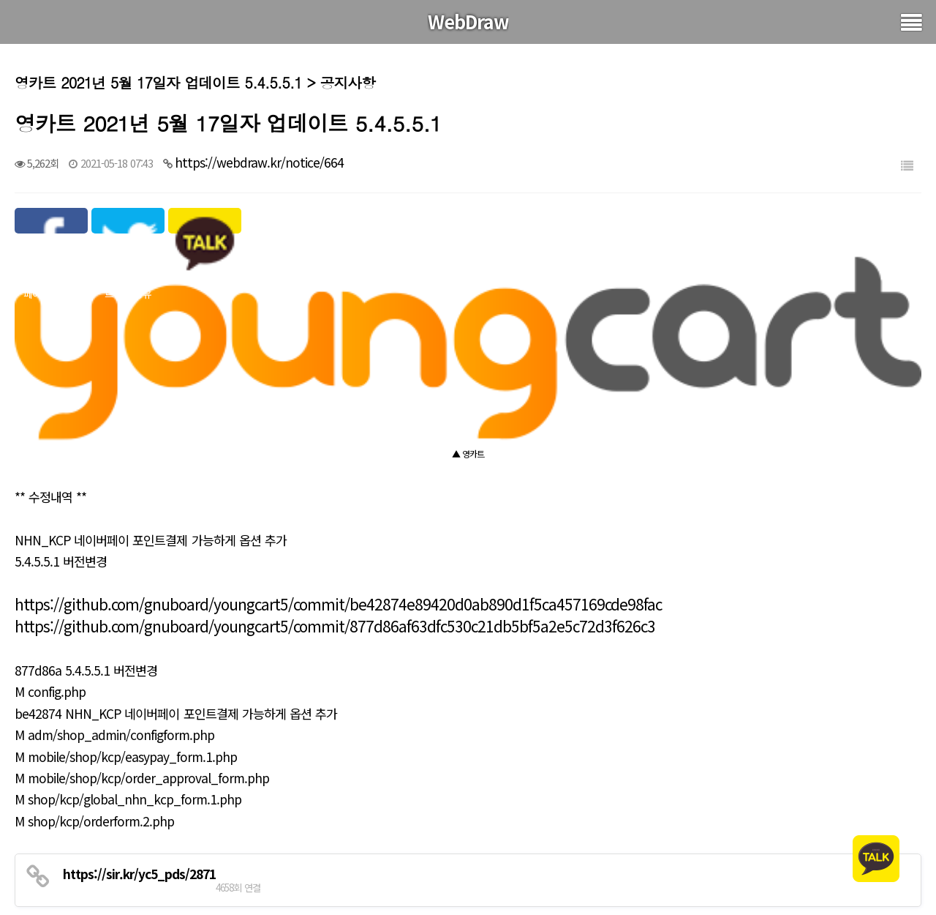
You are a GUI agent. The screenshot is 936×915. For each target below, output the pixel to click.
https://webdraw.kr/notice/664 (259, 162)
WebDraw (468, 21)
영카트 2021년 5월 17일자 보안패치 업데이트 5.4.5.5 (211, 881)
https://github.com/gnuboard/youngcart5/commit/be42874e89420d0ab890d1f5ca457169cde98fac (338, 507)
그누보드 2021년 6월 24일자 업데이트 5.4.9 (188, 843)
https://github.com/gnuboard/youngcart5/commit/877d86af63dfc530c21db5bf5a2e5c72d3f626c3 (335, 529)
